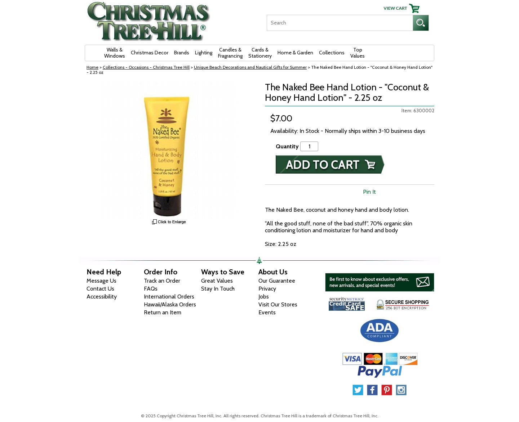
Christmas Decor (149, 52)
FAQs (151, 288)
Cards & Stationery (260, 52)
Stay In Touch (218, 288)
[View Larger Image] (169, 150)
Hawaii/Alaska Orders (170, 304)
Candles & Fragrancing (230, 52)
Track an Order (162, 280)
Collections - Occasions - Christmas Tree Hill (146, 67)
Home (92, 67)
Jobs (263, 296)
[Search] (340, 23)
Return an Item (162, 312)
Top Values (357, 52)
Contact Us (100, 288)
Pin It (369, 191)
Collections (332, 52)
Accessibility (101, 296)
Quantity (287, 146)
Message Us (101, 280)
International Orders (169, 296)
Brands (181, 52)
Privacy (267, 288)
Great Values (217, 280)
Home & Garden (295, 52)
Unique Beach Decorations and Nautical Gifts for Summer (250, 67)
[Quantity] (309, 146)
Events (267, 312)
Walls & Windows (114, 52)
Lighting (203, 52)
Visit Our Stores (277, 304)
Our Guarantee (276, 280)
